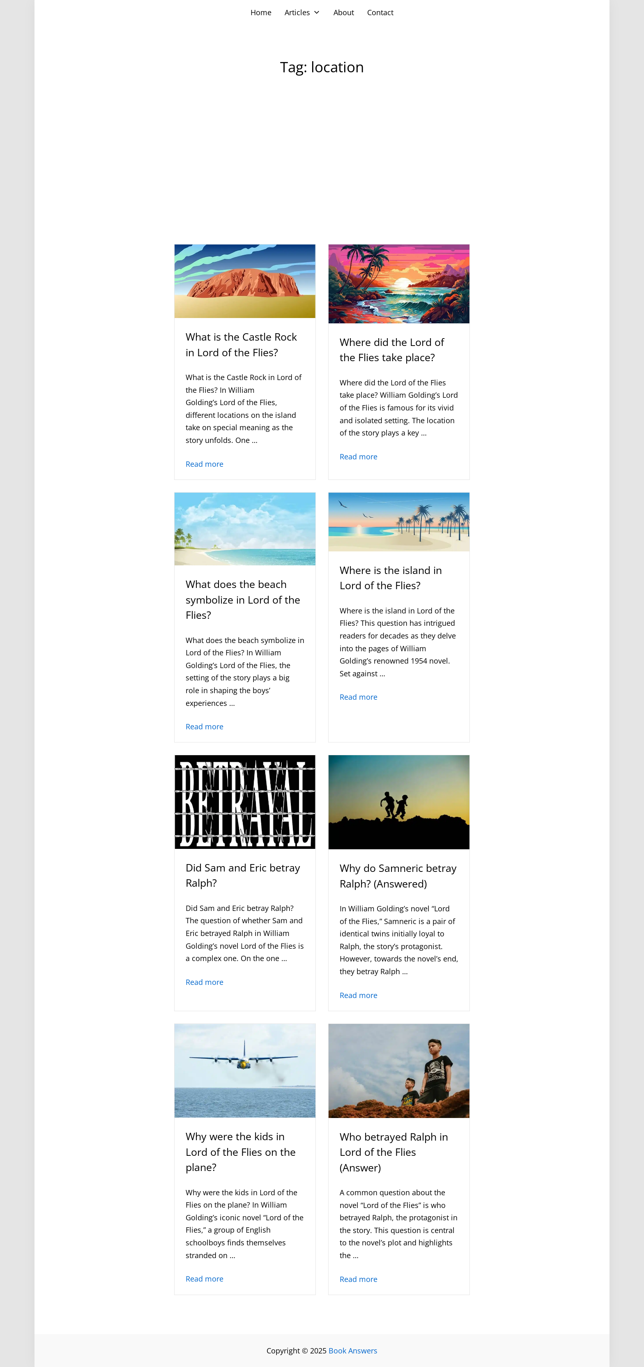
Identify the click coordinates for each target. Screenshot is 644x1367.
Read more (204, 464)
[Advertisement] (322, 176)
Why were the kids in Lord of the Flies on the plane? (241, 1151)
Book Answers (353, 1350)
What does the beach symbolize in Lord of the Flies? (243, 599)
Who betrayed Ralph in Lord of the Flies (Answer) (394, 1152)
